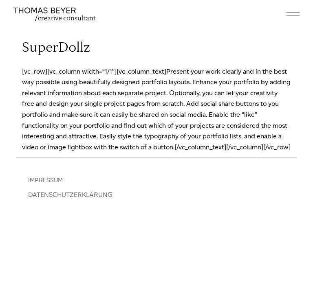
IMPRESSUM (45, 180)
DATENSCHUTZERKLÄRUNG (70, 195)
